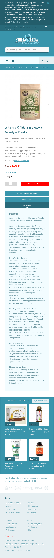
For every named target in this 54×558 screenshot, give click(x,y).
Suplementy (15, 67)
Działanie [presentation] (27, 205)
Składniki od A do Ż (13, 503)
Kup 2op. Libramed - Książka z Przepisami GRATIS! (25, 544)
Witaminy (24, 67)
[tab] (27, 193)
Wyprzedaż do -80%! (13, 547)
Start (6, 67)
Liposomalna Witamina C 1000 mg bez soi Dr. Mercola (39, 466)
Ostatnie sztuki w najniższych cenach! (19, 541)
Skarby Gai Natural (21, 161)
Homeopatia (33, 506)
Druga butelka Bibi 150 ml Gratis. (17, 550)
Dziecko (31, 503)
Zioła (30, 530)
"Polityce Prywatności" (18, 22)
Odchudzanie (11, 527)
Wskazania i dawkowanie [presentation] (27, 194)
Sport (30, 521)
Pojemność (10, 172)
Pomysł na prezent (13, 512)
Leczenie (9, 521)
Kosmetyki (32, 512)
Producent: (9, 161)
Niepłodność (11, 509)
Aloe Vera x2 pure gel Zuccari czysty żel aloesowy (14, 466)
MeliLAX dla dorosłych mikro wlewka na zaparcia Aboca (15, 431)
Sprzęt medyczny (35, 524)
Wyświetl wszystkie (40, 401)
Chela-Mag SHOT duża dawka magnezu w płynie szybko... (39, 431)
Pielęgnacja (10, 530)
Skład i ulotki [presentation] (27, 200)
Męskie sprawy (11, 524)
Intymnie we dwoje (35, 509)
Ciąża (8, 506)
